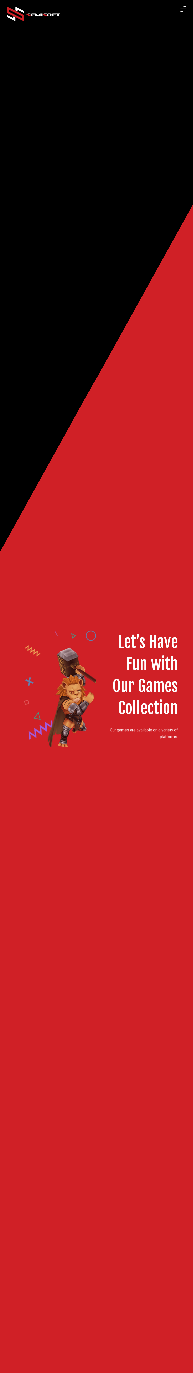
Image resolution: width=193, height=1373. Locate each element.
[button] (183, 5)
